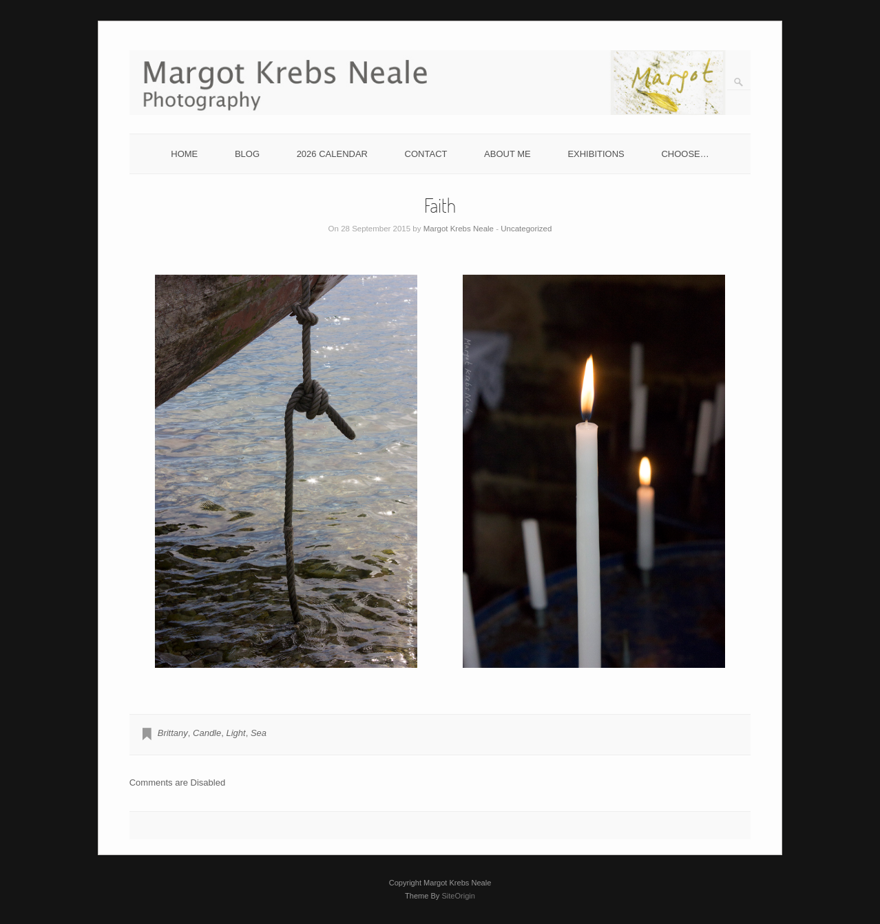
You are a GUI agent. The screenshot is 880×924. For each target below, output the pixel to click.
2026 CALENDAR (332, 154)
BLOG (247, 154)
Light (235, 733)
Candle (207, 733)
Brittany (173, 733)
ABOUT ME (507, 154)
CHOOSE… (685, 154)
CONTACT (426, 154)
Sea (258, 733)
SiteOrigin (458, 896)
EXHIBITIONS (595, 154)
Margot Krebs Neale (458, 228)
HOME (184, 154)
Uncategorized (526, 228)
